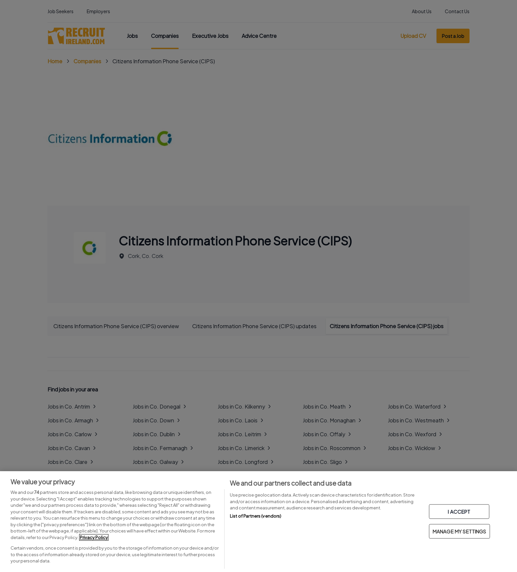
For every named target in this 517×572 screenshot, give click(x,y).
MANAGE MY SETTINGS (459, 531)
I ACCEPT (459, 511)
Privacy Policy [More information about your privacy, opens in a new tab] (94, 537)
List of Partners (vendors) (255, 516)
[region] (258, 521)
